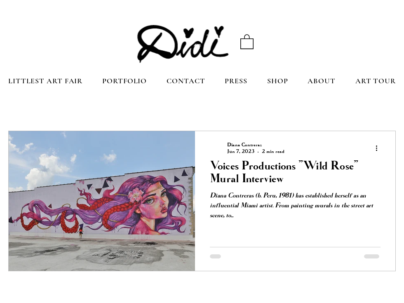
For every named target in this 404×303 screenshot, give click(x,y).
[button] (247, 41)
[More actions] (379, 148)
